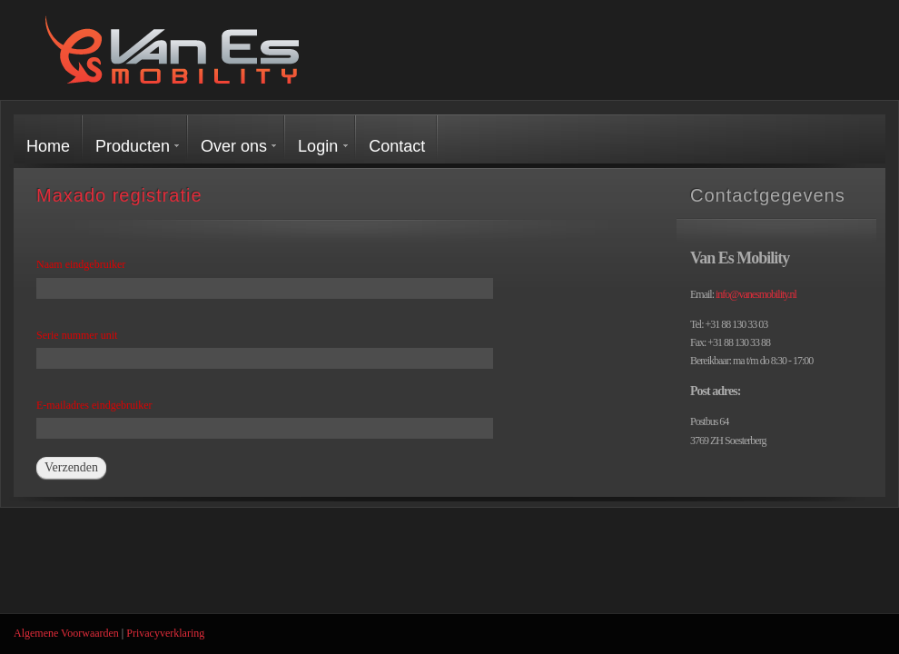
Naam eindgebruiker (80, 264)
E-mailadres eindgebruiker (94, 405)
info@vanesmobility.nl (756, 294)
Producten (132, 146)
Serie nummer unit (76, 335)
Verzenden (71, 467)
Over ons (234, 146)
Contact (397, 146)
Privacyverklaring (165, 633)
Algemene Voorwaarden (66, 633)
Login (318, 146)
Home (48, 146)
